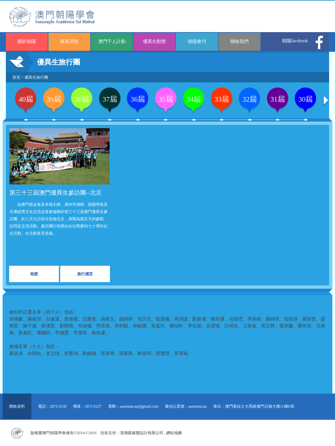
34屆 (193, 99)
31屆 (278, 99)
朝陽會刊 (197, 41)
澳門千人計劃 (112, 41)
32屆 (249, 99)
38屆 (82, 99)
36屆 (138, 99)
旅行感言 (85, 274)
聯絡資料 (17, 406)
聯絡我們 (239, 41)
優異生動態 (154, 41)
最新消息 (69, 41)
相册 (34, 274)
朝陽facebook (295, 40)
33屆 (222, 99)
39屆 (54, 99)
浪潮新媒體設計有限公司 (141, 433)
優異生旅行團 (36, 77)
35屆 (166, 99)
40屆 (26, 99)
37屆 (110, 99)
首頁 (16, 77)
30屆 (305, 99)
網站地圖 (174, 433)
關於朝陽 (27, 41)
